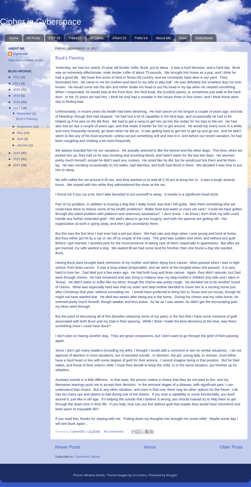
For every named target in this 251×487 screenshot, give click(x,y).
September (25, 126)
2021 (17, 83)
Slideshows (204, 38)
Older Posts (231, 447)
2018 (17, 102)
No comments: (114, 431)
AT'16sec (97, 38)
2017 (17, 108)
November (24, 113)
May (20, 132)
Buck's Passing (69, 58)
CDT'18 (54, 38)
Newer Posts (67, 447)
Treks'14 (141, 38)
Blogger (171, 475)
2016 (17, 153)
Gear (183, 38)
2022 (17, 77)
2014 (17, 165)
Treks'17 (75, 38)
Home (14, 38)
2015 (17, 159)
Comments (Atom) (87, 456)
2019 (17, 95)
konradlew (140, 475)
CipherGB (20, 54)
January (23, 145)
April (20, 139)
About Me (163, 38)
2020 (17, 89)
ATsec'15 (119, 38)
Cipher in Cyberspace (40, 22)
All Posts (33, 38)
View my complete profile (25, 60)
